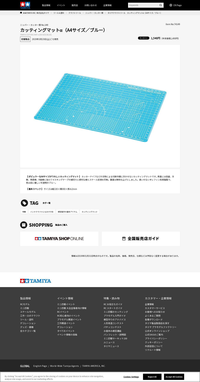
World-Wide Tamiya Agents (64, 365)
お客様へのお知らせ (155, 311)
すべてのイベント (66, 330)
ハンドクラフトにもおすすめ (41, 211)
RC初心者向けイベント (68, 315)
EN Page (176, 5)
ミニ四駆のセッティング (116, 311)
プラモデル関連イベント (69, 319)
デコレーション (28, 323)
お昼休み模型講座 (112, 330)
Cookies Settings (131, 376)
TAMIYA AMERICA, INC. (93, 365)
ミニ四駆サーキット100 (115, 338)
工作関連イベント (66, 323)
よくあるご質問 (152, 315)
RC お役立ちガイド (113, 304)
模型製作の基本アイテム (67, 211)
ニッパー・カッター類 (94, 13)
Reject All (152, 376)
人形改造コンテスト (114, 323)
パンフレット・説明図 (115, 334)
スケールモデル (28, 311)
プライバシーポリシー (156, 338)
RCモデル (25, 304)
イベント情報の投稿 (67, 334)
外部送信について (154, 346)
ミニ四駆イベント (66, 304)
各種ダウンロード (154, 319)
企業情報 (149, 304)
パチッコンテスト (112, 327)
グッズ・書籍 (26, 327)
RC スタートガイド (113, 308)
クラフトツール (75, 13)
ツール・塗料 (26, 319)
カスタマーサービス (155, 308)
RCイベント (63, 311)
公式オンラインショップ (157, 330)
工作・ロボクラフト (30, 315)
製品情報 (46, 5)
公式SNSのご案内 (154, 334)
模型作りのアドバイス (115, 319)
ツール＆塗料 (58, 13)
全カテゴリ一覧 (28, 330)
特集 (24, 211)
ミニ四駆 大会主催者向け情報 (71, 308)
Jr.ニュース (109, 342)
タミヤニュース (111, 346)
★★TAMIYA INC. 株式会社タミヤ (36, 13)
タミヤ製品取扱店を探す (157, 323)
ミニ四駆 (24, 308)
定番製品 (25, 39)
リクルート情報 (152, 349)
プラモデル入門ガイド (115, 315)
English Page (40, 365)
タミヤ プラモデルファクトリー (160, 327)
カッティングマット (90, 211)
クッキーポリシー (154, 342)
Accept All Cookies (174, 376)
